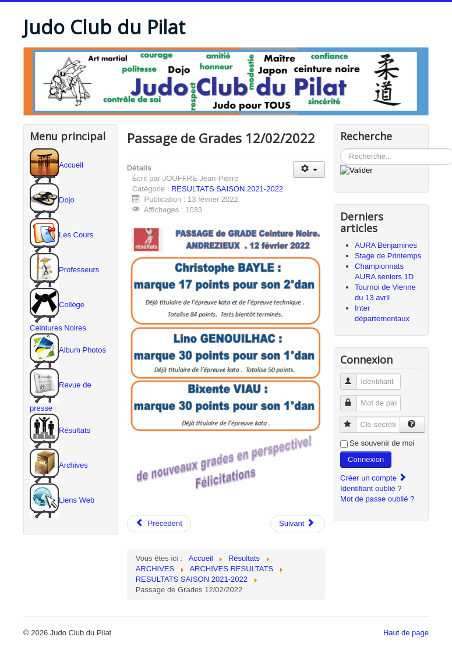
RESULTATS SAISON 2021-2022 (227, 188)
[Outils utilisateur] (309, 169)
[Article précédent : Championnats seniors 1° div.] (159, 523)
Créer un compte (373, 478)
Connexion (366, 459)
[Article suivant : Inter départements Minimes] (297, 523)
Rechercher (340, 148)
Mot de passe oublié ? (377, 499)
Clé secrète (353, 419)
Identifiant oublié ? (371, 488)
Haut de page (406, 632)
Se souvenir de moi (381, 443)
